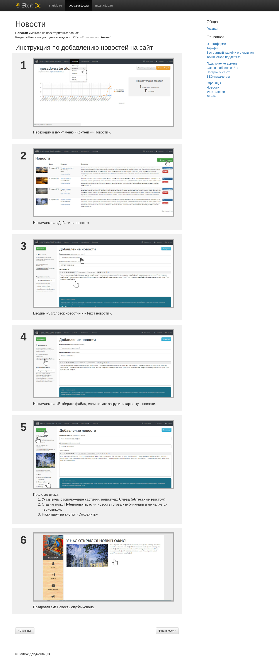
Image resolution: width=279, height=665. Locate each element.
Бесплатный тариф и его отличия (230, 52)
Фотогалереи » (167, 630)
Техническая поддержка (224, 57)
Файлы (211, 96)
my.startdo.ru (104, 5)
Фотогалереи (216, 92)
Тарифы (212, 48)
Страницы (214, 83)
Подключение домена (222, 63)
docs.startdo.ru (78, 5)
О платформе (216, 44)
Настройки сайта (218, 72)
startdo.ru (55, 5)
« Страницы (25, 630)
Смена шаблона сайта (222, 68)
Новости (213, 87)
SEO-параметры (218, 76)
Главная (212, 28)
